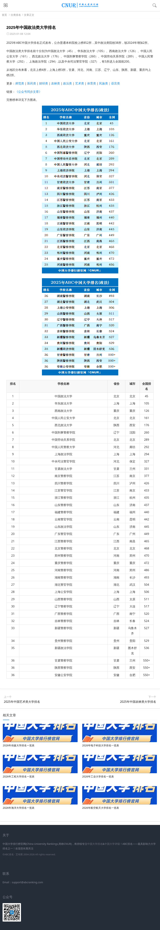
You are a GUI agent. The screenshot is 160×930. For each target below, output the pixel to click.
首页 (4, 15)
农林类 (55, 83)
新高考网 (8, 859)
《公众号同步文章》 (28, 92)
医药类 (31, 83)
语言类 (115, 83)
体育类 (91, 83)
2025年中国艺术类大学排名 (22, 702)
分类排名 (16, 15)
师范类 (19, 83)
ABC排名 (9, 854)
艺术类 (79, 83)
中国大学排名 (95, 844)
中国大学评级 (112, 844)
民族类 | (105, 83)
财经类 (43, 83)
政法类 (67, 83)
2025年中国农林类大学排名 (138, 702)
